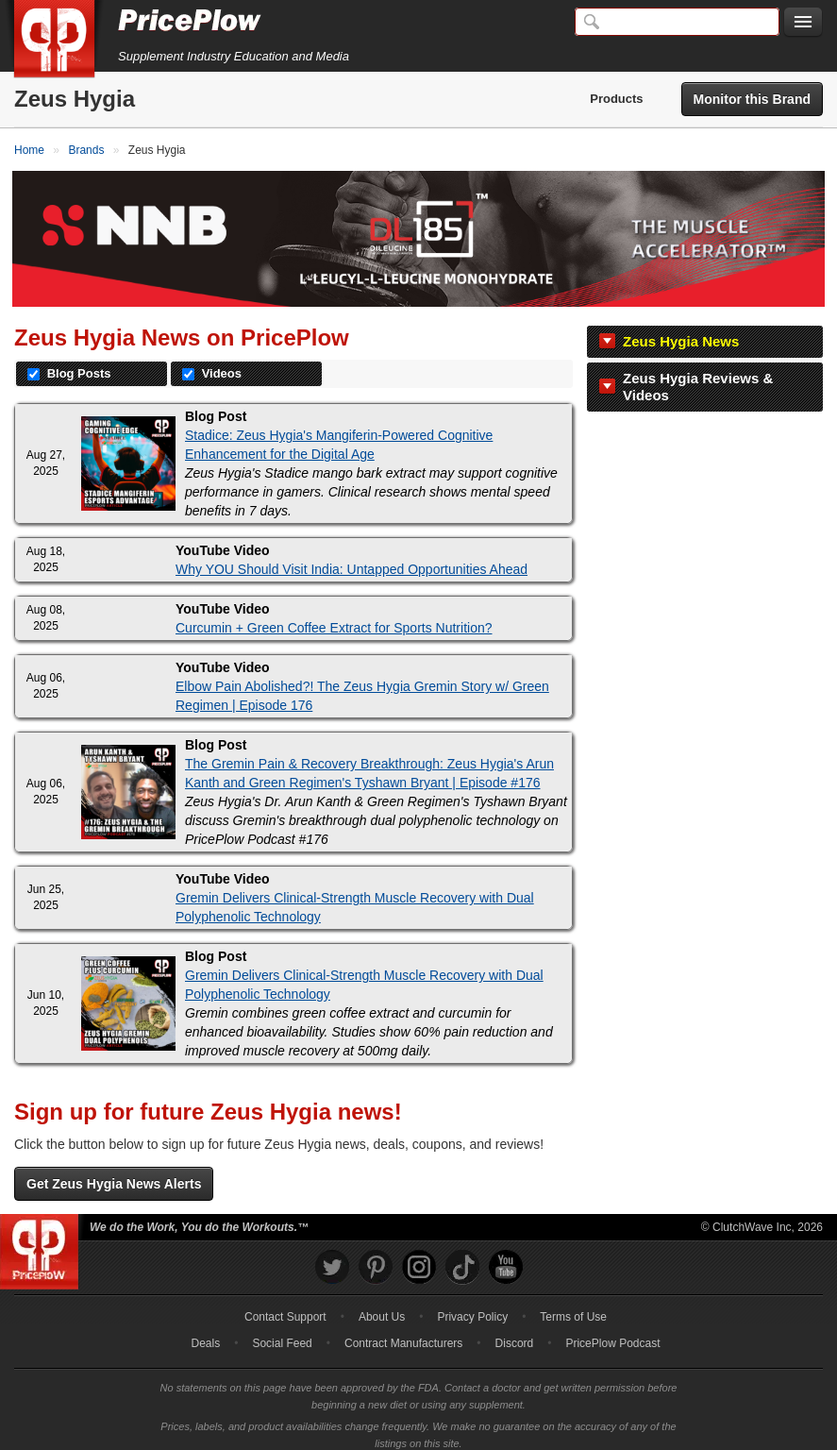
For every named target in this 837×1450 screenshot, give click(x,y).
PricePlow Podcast (612, 1332)
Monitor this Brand (752, 99)
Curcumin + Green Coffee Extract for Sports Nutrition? (334, 617)
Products (616, 99)
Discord (514, 1332)
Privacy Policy (472, 1305)
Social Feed (281, 1332)
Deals (206, 1332)
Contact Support (285, 1305)
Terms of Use (573, 1305)
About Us (382, 1305)
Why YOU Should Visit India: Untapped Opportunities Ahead (351, 558)
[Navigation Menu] (803, 23)
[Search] (677, 22)
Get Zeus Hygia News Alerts (113, 1172)
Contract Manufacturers (403, 1332)
